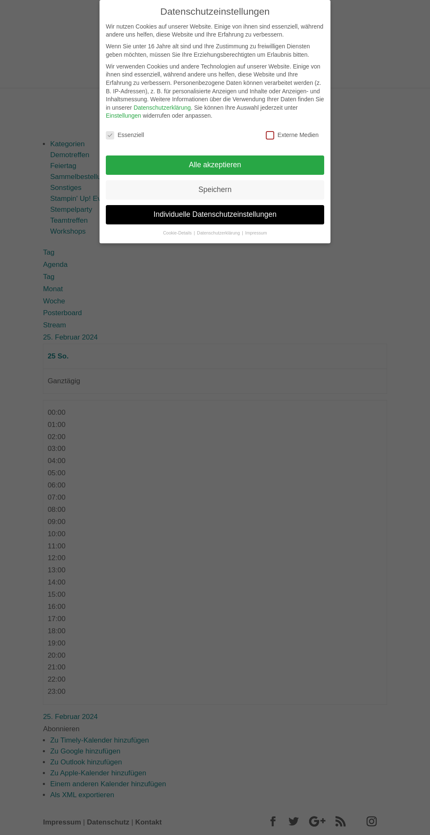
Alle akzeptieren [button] (215, 162)
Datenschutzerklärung (162, 104)
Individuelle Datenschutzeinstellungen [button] (215, 211)
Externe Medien (292, 132)
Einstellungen (123, 112)
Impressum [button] (256, 229)
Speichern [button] (215, 186)
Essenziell (125, 132)
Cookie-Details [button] (178, 229)
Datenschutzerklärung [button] (219, 229)
